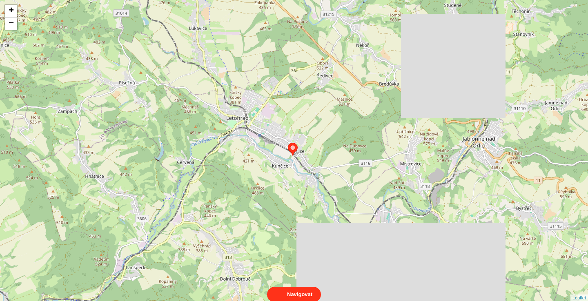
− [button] (11, 24)
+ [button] (11, 11)
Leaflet (579, 290)
